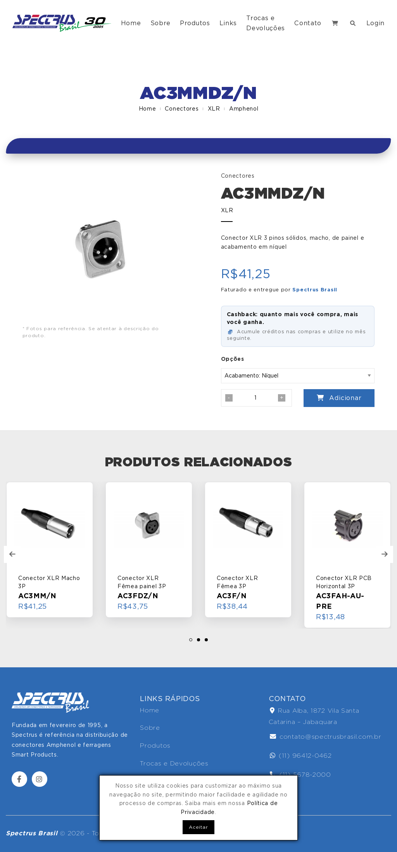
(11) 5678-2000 (300, 774)
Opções (232, 359)
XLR (214, 109)
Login (375, 23)
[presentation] (12, 554)
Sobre (160, 23)
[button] (191, 639)
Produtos (195, 23)
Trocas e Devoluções (265, 23)
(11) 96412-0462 (301, 755)
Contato (307, 23)
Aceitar (198, 827)
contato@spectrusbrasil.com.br (325, 736)
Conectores (181, 109)
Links (228, 23)
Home (131, 23)
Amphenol (244, 109)
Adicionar (339, 398)
